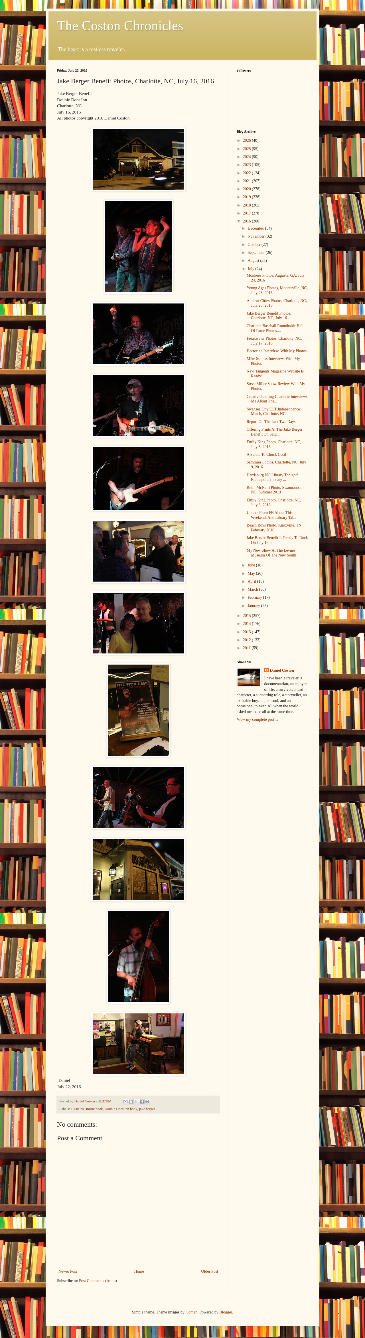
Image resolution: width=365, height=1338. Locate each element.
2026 (247, 140)
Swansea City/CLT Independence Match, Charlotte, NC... (273, 411)
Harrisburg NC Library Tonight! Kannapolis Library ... (272, 477)
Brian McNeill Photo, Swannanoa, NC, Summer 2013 (274, 490)
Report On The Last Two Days (271, 422)
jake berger (147, 1109)
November (256, 236)
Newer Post (67, 1271)
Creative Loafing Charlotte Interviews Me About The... (277, 399)
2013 (247, 632)
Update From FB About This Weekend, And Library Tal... (271, 515)
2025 (247, 149)
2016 (247, 221)
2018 (247, 205)
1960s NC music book (87, 1109)
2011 (247, 648)
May (252, 573)
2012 (247, 640)
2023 (247, 165)
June (252, 565)
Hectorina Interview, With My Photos (277, 351)
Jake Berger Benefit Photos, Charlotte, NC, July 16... (269, 315)
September (256, 252)
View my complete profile (258, 719)
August (254, 260)
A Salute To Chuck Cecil (266, 454)
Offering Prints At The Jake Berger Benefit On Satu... (275, 431)
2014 (247, 624)
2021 (247, 181)
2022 (247, 173)
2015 (247, 616)
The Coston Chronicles (120, 25)
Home (139, 1271)
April (252, 581)
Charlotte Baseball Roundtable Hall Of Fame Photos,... (275, 328)
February (255, 597)
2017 (247, 213)
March (253, 589)
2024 (247, 157)
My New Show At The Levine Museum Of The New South (271, 552)
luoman (191, 1312)
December (256, 228)
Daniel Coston (282, 670)
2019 (247, 197)
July (251, 269)
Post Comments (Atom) (98, 1281)
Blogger (225, 1312)
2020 (247, 189)
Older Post (209, 1271)
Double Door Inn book (121, 1109)
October (254, 244)
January (254, 606)
